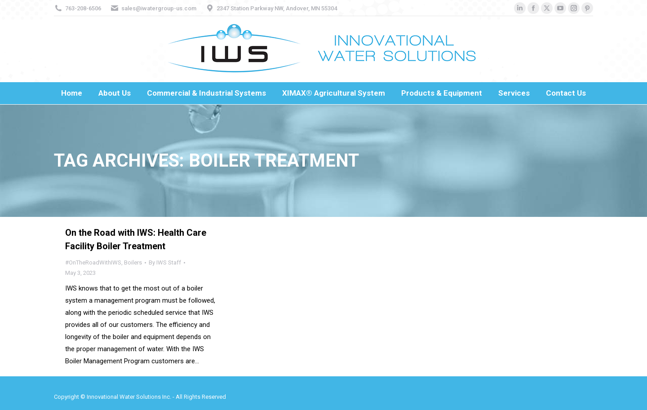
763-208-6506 (83, 8)
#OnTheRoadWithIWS (93, 262)
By (165, 262)
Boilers (133, 262)
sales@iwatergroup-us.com (158, 8)
